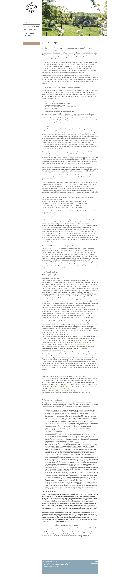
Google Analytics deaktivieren (84, 344)
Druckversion (47, 561)
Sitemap (55, 561)
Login (96, 561)
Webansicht (94, 563)
